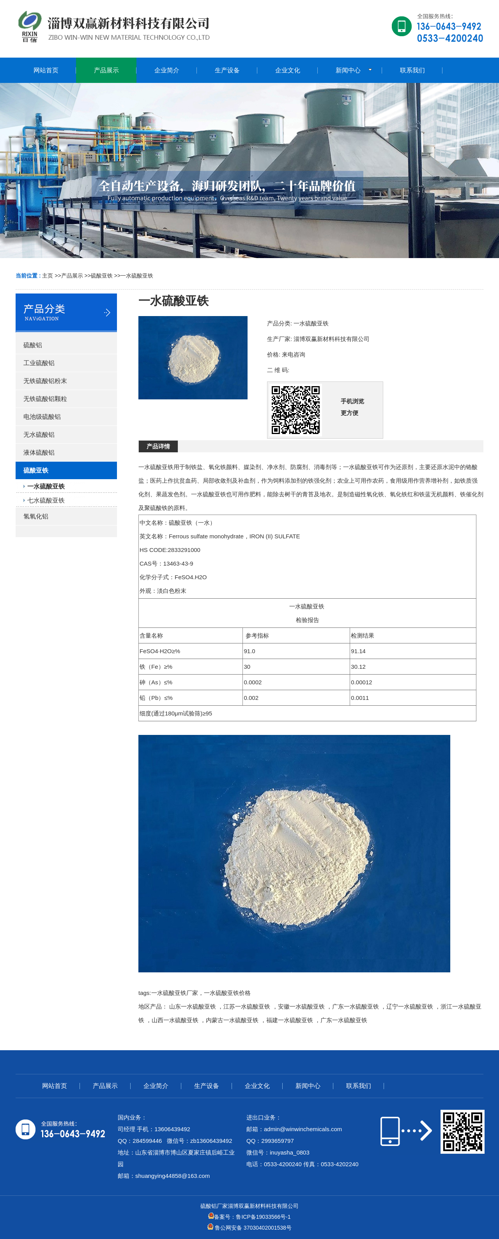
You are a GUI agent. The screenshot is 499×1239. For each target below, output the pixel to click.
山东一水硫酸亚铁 (192, 1006)
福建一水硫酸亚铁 (289, 1020)
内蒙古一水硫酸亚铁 (232, 1020)
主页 (47, 275)
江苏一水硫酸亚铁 (246, 1006)
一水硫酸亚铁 (136, 275)
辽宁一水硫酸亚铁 (409, 1006)
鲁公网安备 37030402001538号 (249, 1228)
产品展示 (72, 275)
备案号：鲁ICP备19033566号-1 (249, 1217)
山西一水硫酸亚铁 (175, 1020)
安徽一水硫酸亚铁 (301, 1006)
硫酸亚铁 (102, 275)
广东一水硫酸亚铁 (355, 1006)
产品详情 (158, 446)
